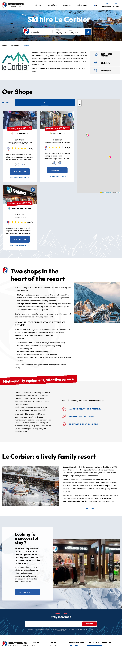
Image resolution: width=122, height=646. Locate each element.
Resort (31, 29)
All (45, 102)
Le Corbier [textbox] (34, 32)
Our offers (52, 5)
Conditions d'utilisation (79, 629)
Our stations (14, 46)
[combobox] (41, 32)
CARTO (118, 192)
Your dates (58, 29)
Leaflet (102, 192)
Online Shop (82, 5)
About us (66, 5)
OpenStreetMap (108, 192)
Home (4, 46)
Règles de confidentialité (60, 629)
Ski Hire (38, 5)
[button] (110, 157)
